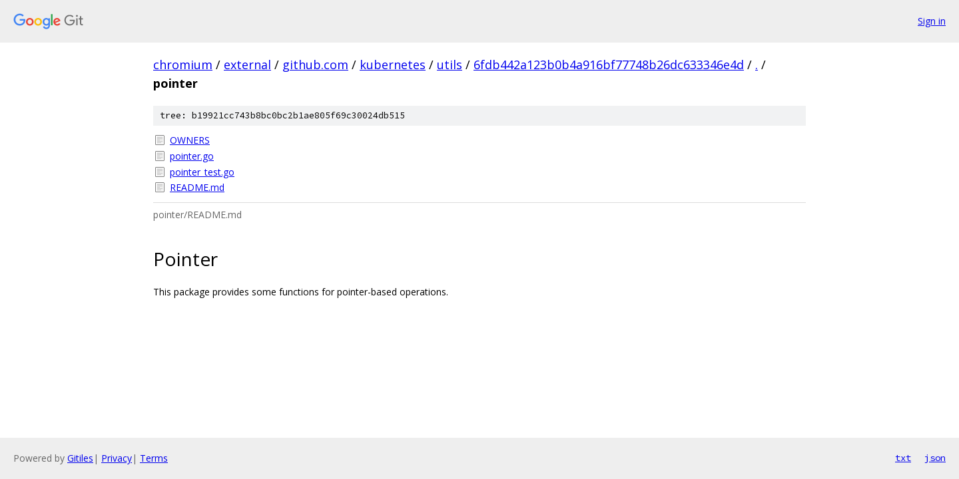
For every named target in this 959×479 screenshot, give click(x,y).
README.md (197, 187)
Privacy (116, 458)
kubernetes (393, 65)
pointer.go (192, 156)
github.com (315, 65)
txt (903, 458)
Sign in (932, 21)
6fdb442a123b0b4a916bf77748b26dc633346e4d (609, 65)
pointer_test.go (202, 172)
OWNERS (190, 140)
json (935, 458)
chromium (182, 65)
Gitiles (80, 458)
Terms (154, 458)
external (247, 65)
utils (449, 65)
